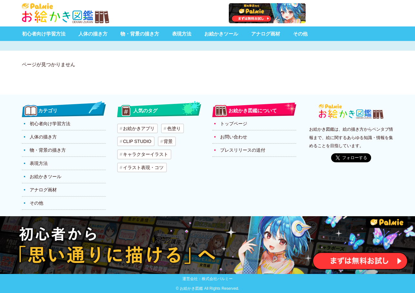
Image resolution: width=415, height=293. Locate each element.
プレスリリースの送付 (242, 150)
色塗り (173, 128)
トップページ (233, 123)
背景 (168, 141)
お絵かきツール (221, 33)
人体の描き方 (92, 33)
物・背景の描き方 (139, 33)
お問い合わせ (233, 136)
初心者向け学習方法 (44, 33)
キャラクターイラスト (145, 154)
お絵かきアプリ (139, 128)
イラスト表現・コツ (143, 167)
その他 (300, 33)
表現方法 (181, 33)
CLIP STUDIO (137, 141)
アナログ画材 (265, 33)
